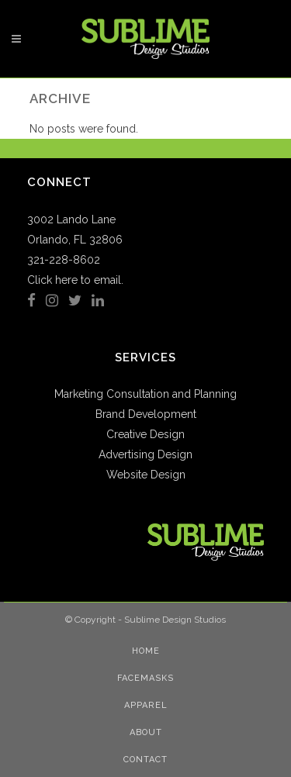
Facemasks (145, 678)
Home (146, 651)
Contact (145, 760)
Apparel (146, 705)
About (146, 732)
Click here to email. (75, 280)
